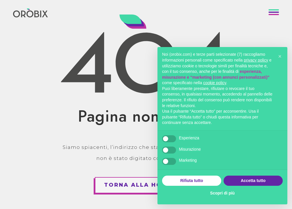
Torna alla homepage (147, 185)
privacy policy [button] (256, 60)
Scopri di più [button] (222, 193)
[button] (279, 56)
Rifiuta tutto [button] (191, 180)
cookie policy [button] (214, 82)
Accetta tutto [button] (253, 180)
